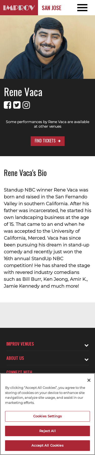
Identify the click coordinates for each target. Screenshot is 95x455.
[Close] (88, 380)
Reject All (47, 431)
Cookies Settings (47, 416)
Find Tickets (45, 141)
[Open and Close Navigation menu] (85, 7)
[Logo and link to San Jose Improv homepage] (19, 7)
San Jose (51, 8)
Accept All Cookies (47, 445)
